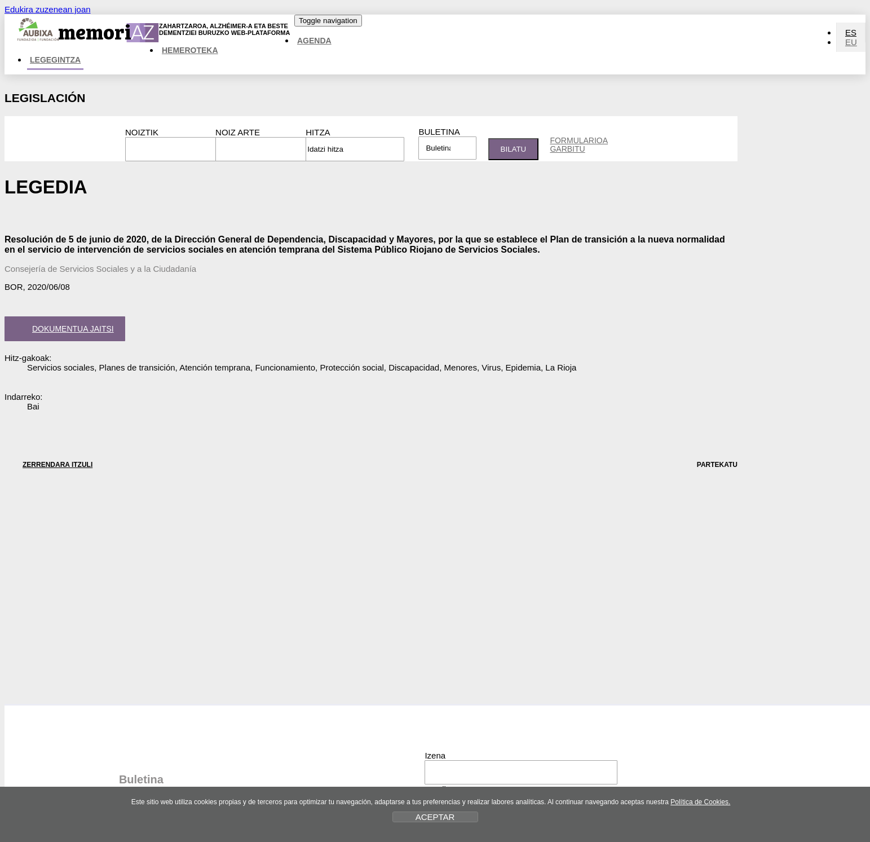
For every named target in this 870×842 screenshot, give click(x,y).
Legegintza (55, 59)
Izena (435, 755)
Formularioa (579, 144)
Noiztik (141, 132)
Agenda (314, 40)
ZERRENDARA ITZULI (48, 464)
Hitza (318, 132)
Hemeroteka (190, 50)
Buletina (439, 131)
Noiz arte (237, 132)
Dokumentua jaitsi (63, 330)
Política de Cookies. (700, 802)
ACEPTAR (435, 817)
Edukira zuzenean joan (48, 9)
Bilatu (514, 149)
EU (851, 42)
